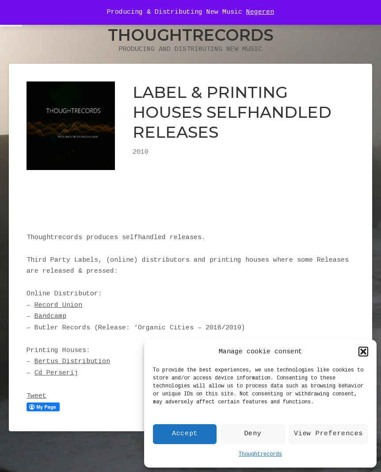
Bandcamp (50, 316)
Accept (185, 433)
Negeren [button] (260, 12)
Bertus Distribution (72, 361)
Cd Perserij (56, 373)
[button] (363, 351)
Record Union (58, 305)
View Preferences (328, 433)
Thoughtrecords (260, 454)
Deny (253, 433)
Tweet (36, 396)
